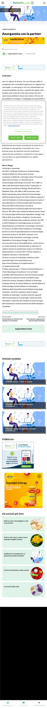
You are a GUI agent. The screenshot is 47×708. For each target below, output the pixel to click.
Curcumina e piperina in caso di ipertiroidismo (36, 320)
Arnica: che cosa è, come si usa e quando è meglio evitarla (16, 538)
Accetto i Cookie (31, 137)
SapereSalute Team (15, 53)
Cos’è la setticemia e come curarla (16, 570)
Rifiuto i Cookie (15, 137)
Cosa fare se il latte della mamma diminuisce (19, 405)
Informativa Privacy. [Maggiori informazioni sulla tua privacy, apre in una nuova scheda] (14, 125)
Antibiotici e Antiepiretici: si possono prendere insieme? (14, 555)
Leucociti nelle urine (11, 586)
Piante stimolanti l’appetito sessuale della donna (20, 430)
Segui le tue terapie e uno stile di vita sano (20, 312)
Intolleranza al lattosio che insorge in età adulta (12, 320)
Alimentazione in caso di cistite (18, 382)
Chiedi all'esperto (12, 10)
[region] (23, 122)
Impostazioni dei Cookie (22, 131)
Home (3, 10)
